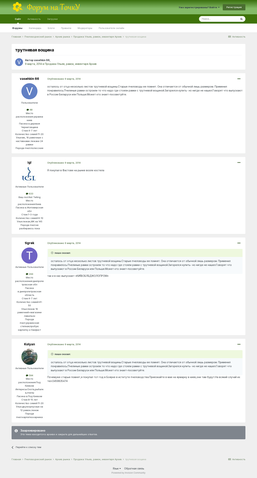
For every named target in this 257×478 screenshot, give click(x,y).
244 (29, 273)
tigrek (29, 243)
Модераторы (85, 28)
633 (29, 193)
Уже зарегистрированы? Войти (199, 7)
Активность (34, 18)
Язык (117, 468)
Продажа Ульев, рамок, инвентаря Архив (71, 63)
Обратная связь (134, 468)
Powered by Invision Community (128, 472)
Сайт (18, 20)
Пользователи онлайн (111, 28)
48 (29, 109)
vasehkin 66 (42, 60)
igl (29, 162)
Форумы (17, 28)
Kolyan (29, 344)
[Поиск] (218, 19)
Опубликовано (64, 78)
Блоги (51, 28)
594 (29, 375)
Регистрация (234, 7)
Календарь (35, 28)
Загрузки (52, 18)
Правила (66, 28)
